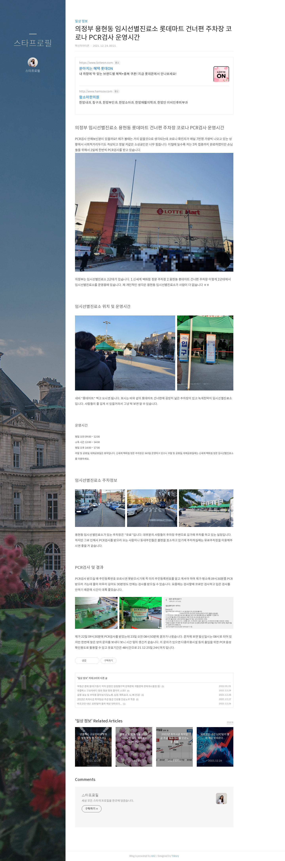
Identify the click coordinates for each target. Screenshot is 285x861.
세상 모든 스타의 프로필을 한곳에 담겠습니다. (129, 800)
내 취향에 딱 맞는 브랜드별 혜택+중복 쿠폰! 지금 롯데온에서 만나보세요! (149, 74)
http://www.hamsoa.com (116, 91)
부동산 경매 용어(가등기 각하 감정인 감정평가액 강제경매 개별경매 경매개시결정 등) (139, 686)
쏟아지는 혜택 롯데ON (117, 68)
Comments (106, 779)
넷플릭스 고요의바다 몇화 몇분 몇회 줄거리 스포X (122, 690)
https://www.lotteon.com (117, 62)
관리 (56, 853)
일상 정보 (102, 21)
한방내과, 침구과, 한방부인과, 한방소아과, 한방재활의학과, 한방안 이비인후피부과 (154, 102)
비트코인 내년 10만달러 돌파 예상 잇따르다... (120, 703)
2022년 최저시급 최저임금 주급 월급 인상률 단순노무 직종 (127, 699)
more (251, 722)
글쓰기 (9, 853)
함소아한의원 (110, 97)
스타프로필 (32, 43)
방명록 (25, 853)
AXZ (174, 855)
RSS (41, 853)
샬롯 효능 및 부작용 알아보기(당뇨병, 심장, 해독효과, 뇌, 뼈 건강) (129, 694)
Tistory (196, 855)
